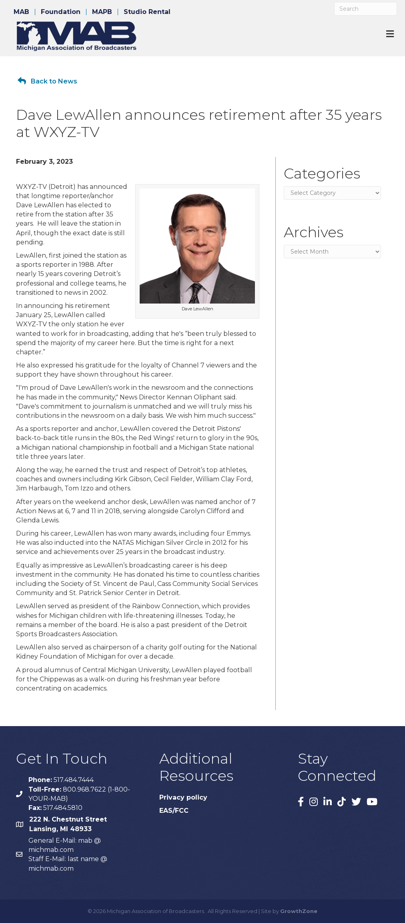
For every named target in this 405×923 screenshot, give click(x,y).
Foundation (60, 12)
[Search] (365, 9)
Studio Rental (147, 12)
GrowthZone (298, 911)
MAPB (102, 12)
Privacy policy (183, 797)
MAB (21, 12)
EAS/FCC (173, 810)
